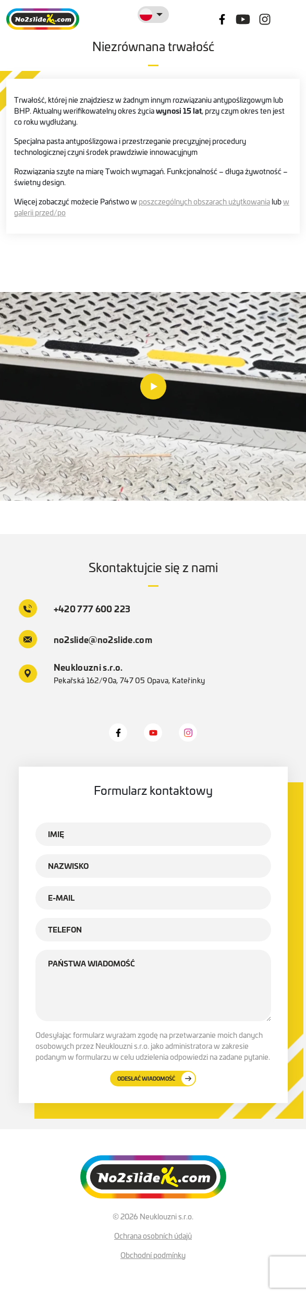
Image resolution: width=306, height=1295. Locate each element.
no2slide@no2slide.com (86, 639)
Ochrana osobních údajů (153, 1235)
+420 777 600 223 (75, 608)
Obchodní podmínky (153, 1255)
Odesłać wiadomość (156, 1078)
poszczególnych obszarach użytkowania (204, 201)
